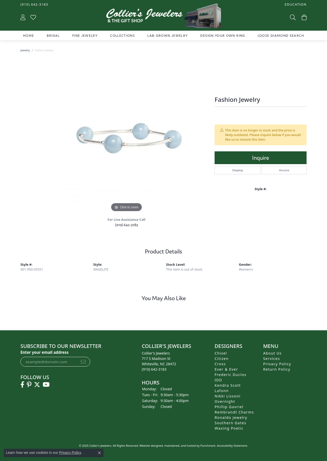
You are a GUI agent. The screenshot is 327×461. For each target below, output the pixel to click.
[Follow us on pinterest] (29, 385)
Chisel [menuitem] (221, 353)
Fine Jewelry (85, 35)
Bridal (53, 35)
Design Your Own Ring (222, 35)
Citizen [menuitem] (222, 358)
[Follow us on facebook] (22, 385)
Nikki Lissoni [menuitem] (228, 396)
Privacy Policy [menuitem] (277, 363)
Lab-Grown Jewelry (167, 35)
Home (28, 35)
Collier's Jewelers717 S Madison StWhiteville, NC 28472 (159, 361)
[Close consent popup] (99, 452)
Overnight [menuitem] (225, 401)
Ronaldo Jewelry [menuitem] (231, 417)
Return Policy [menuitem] (276, 369)
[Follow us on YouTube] (46, 385)
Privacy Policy (70, 453)
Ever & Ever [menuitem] (226, 369)
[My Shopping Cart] (304, 17)
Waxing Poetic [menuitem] (229, 428)
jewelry (25, 50)
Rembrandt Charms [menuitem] (234, 412)
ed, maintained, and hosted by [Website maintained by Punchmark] (180, 445)
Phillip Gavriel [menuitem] (229, 406)
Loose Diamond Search (281, 35)
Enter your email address (44, 352)
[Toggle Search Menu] (292, 17)
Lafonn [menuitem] (222, 390)
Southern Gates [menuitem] (230, 422)
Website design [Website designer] (149, 445)
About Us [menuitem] (272, 353)
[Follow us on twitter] (37, 385)
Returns (284, 170)
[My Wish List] (33, 17)
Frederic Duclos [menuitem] (231, 374)
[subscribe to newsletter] (83, 361)
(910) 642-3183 (126, 224)
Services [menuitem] (271, 358)
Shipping (237, 170)
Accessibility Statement (232, 445)
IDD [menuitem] (218, 380)
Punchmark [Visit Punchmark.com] (207, 445)
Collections (122, 35)
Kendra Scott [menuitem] (228, 385)
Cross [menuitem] (220, 363)
